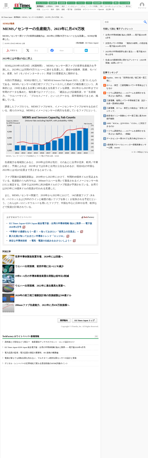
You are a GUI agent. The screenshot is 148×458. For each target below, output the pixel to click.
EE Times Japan (6, 17)
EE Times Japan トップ (84, 320)
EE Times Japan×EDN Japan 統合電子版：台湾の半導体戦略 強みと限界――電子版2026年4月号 (45, 347)
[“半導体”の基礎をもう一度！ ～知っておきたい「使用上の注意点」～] (46, 231)
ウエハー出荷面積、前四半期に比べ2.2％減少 (39, 266)
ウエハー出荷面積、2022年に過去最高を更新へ (40, 285)
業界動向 (17, 17)
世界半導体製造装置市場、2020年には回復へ (39, 256)
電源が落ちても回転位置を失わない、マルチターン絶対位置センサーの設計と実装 (41, 358)
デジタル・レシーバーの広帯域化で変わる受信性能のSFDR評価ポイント (36, 363)
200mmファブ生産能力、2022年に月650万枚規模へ (42, 305)
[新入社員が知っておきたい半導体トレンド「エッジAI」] (39, 236)
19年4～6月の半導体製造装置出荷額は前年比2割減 (42, 276)
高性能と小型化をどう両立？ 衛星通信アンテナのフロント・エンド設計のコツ (40, 342)
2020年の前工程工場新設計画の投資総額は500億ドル (43, 295)
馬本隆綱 (80, 43)
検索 (145, 22)
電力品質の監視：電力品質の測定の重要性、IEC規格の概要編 (31, 353)
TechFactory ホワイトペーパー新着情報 (20, 336)
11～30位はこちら (141, 152)
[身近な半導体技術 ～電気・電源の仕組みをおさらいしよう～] (42, 241)
